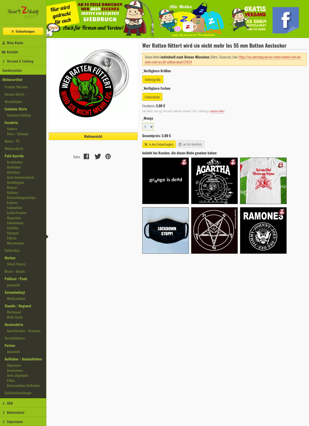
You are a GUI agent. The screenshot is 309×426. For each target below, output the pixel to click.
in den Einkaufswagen (158, 144)
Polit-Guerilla (14, 155)
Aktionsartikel (12, 79)
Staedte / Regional (18, 305)
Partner (10, 345)
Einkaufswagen (22, 31)
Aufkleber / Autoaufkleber (23, 358)
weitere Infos (217, 111)
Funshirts (11, 122)
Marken (10, 257)
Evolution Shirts (16, 108)
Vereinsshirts (14, 324)
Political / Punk (16, 278)
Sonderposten (12, 70)
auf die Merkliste (190, 144)
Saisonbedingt (15, 292)
